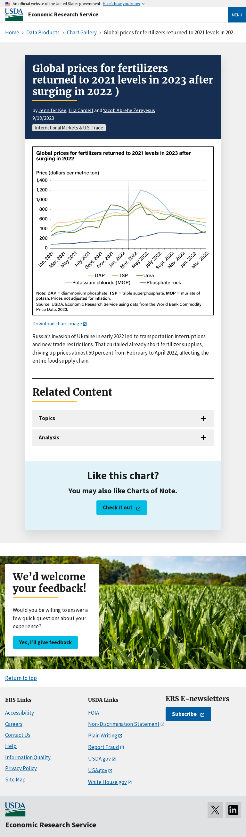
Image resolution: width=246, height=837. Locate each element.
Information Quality (28, 757)
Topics (47, 418)
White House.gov (107, 782)
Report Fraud (103, 747)
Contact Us (17, 734)
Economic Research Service (63, 14)
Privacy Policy (21, 768)
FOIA (93, 712)
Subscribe (184, 714)
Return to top (21, 678)
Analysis (49, 437)
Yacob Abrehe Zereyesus (129, 110)
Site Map (15, 779)
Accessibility (19, 712)
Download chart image (57, 323)
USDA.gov (99, 758)
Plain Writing (102, 735)
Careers (13, 723)
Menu (237, 15)
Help (11, 746)
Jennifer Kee (52, 110)
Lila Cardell (81, 110)
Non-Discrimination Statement (124, 723)
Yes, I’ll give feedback (45, 642)
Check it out (118, 507)
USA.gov (97, 770)
